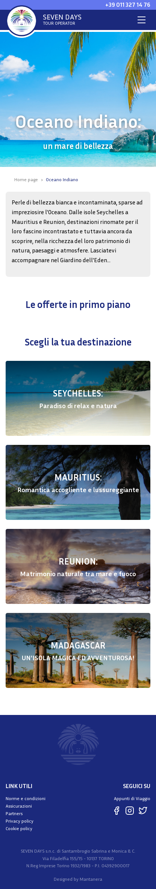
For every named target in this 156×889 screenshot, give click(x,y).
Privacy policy (19, 821)
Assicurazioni (19, 806)
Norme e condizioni (25, 798)
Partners (14, 813)
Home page (26, 179)
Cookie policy (19, 828)
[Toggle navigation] (141, 20)
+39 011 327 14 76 (127, 4)
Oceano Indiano (62, 179)
